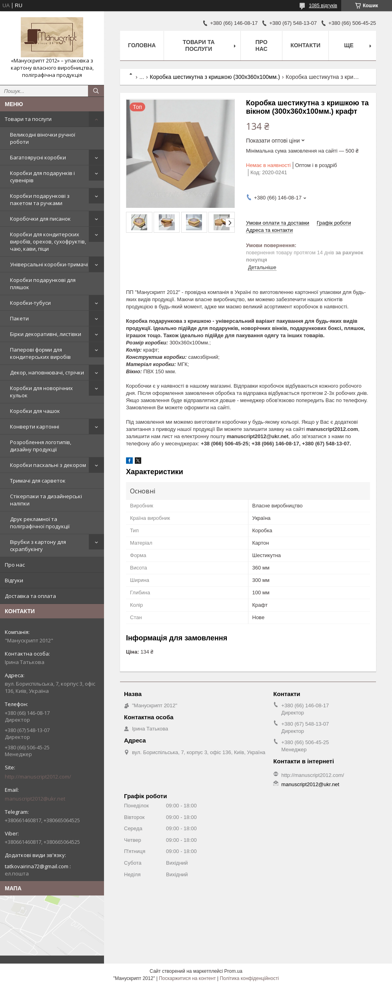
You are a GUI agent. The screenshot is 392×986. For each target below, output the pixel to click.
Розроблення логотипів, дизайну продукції (40, 446)
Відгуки (14, 580)
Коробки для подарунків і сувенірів (42, 176)
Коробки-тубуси (30, 302)
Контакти (305, 45)
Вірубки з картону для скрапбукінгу (38, 545)
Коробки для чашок (35, 411)
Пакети (19, 318)
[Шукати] (96, 91)
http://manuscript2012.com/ (38, 776)
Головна (142, 45)
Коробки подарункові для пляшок (43, 283)
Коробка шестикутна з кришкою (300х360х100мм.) (215, 77)
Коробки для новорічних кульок (41, 391)
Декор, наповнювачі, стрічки (47, 372)
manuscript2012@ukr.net (35, 798)
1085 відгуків (323, 5)
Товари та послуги (28, 119)
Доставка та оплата (30, 596)
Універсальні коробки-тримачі (49, 264)
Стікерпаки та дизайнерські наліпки (46, 500)
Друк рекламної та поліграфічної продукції (40, 522)
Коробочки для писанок (40, 218)
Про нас (15, 564)
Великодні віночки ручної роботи (42, 138)
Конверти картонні (34, 426)
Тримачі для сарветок (38, 480)
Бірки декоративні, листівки (45, 334)
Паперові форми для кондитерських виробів (40, 353)
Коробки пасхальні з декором (48, 465)
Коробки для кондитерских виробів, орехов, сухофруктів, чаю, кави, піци (48, 241)
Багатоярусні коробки (38, 157)
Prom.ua (233, 971)
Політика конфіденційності (249, 978)
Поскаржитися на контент (187, 978)
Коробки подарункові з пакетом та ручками (40, 199)
